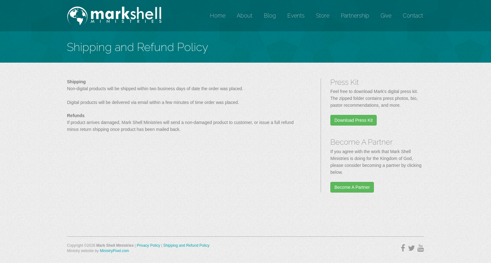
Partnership (355, 15)
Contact (413, 15)
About (244, 15)
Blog (270, 15)
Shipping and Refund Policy (186, 245)
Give (385, 15)
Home (217, 15)
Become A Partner (352, 187)
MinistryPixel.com (114, 251)
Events (296, 15)
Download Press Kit (353, 120)
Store (322, 15)
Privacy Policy (148, 245)
